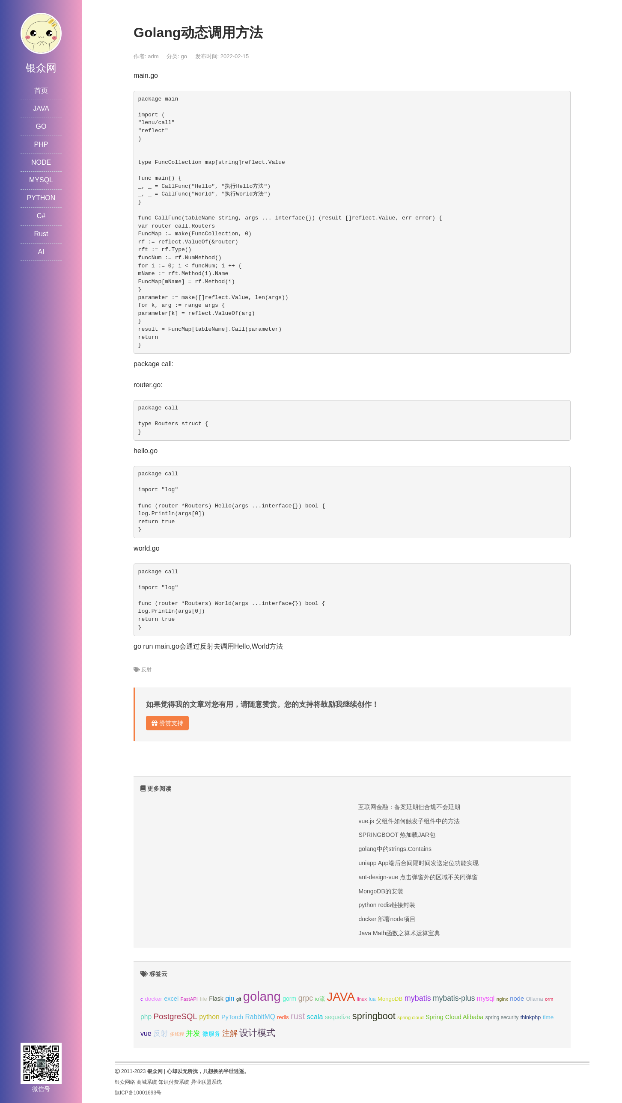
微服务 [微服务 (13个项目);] (211, 1033)
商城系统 (147, 1082)
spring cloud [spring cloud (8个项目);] (410, 1017)
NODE (41, 162)
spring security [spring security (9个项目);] (501, 1017)
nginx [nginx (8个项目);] (502, 999)
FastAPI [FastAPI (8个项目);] (189, 999)
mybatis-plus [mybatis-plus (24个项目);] (454, 998)
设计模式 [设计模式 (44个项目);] (257, 1033)
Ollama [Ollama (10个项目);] (534, 999)
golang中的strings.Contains (394, 848)
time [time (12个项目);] (548, 1017)
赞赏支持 (167, 723)
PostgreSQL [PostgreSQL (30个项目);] (175, 1016)
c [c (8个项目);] (141, 999)
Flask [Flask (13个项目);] (216, 998)
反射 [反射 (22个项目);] (160, 1033)
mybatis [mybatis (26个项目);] (418, 998)
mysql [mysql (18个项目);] (485, 998)
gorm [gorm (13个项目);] (289, 998)
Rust (41, 233)
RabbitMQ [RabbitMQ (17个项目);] (260, 1016)
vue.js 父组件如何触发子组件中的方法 (408, 821)
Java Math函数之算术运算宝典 (399, 933)
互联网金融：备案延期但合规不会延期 (409, 807)
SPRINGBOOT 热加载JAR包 (396, 834)
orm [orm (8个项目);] (549, 999)
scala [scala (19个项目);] (315, 1016)
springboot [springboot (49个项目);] (374, 1016)
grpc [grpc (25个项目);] (305, 998)
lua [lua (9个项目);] (372, 999)
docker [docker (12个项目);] (153, 999)
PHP (41, 144)
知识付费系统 (173, 1082)
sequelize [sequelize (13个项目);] (337, 1017)
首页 (41, 90)
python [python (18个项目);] (209, 1016)
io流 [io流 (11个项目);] (320, 999)
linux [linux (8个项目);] (362, 999)
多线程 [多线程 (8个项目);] (177, 1034)
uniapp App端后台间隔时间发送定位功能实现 (418, 863)
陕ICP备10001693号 (138, 1093)
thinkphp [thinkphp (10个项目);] (531, 1017)
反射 (146, 670)
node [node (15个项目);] (517, 998)
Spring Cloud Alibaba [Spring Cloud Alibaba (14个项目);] (454, 1017)
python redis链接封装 (386, 904)
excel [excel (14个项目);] (171, 998)
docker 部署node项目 (386, 919)
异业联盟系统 (206, 1082)
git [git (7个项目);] (238, 999)
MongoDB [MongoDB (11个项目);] (390, 999)
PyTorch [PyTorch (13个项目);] (232, 1017)
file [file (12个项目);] (203, 999)
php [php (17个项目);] (146, 1016)
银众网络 (125, 1082)
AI (41, 251)
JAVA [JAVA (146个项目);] (341, 996)
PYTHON (41, 198)
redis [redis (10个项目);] (283, 1017)
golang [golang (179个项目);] (262, 996)
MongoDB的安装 (380, 891)
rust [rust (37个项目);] (298, 1016)
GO (41, 126)
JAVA (41, 108)
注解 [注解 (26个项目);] (230, 1033)
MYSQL (41, 180)
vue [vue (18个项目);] (146, 1033)
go (184, 56)
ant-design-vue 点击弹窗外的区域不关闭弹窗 (418, 877)
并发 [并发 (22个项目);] (193, 1033)
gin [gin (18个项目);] (229, 998)
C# (41, 215)
